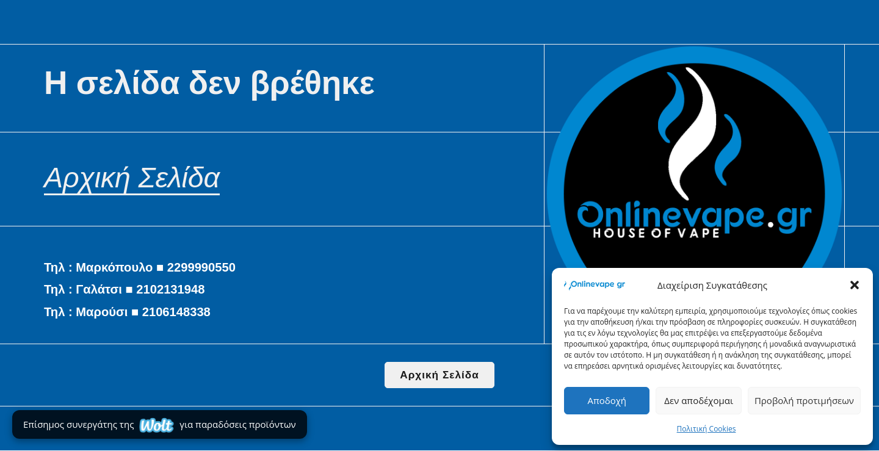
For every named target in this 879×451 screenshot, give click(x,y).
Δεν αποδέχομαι (698, 400)
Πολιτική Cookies (706, 429)
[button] (854, 285)
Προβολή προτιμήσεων (804, 400)
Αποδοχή (606, 400)
